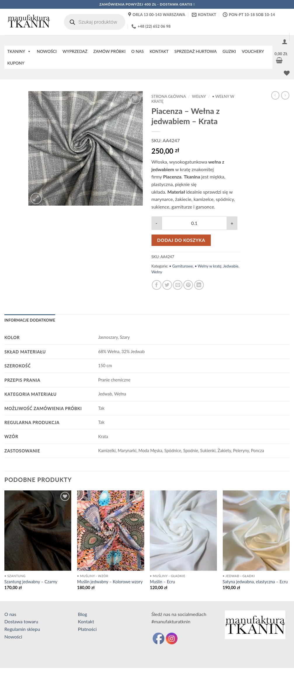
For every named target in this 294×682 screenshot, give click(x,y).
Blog (82, 614)
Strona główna (169, 96)
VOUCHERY (253, 51)
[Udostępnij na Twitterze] (167, 285)
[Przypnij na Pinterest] (188, 285)
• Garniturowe (181, 266)
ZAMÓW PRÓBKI (109, 51)
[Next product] (275, 95)
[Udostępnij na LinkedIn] (199, 285)
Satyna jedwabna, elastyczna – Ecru (255, 581)
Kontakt (86, 621)
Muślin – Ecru (162, 581)
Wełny (199, 96)
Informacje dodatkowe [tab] (29, 320)
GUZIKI (229, 51)
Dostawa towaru (21, 621)
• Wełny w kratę (208, 266)
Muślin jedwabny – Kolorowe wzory (110, 581)
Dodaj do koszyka (181, 240)
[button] (285, 41)
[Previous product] (285, 95)
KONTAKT (158, 51)
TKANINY (19, 51)
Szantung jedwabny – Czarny (30, 581)
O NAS (137, 51)
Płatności (87, 629)
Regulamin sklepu (22, 629)
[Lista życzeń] (287, 73)
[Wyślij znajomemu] (177, 285)
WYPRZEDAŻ (74, 51)
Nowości (13, 636)
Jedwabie (230, 266)
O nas (10, 614)
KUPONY (16, 62)
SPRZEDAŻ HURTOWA (195, 51)
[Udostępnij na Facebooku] (156, 285)
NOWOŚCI (47, 51)
